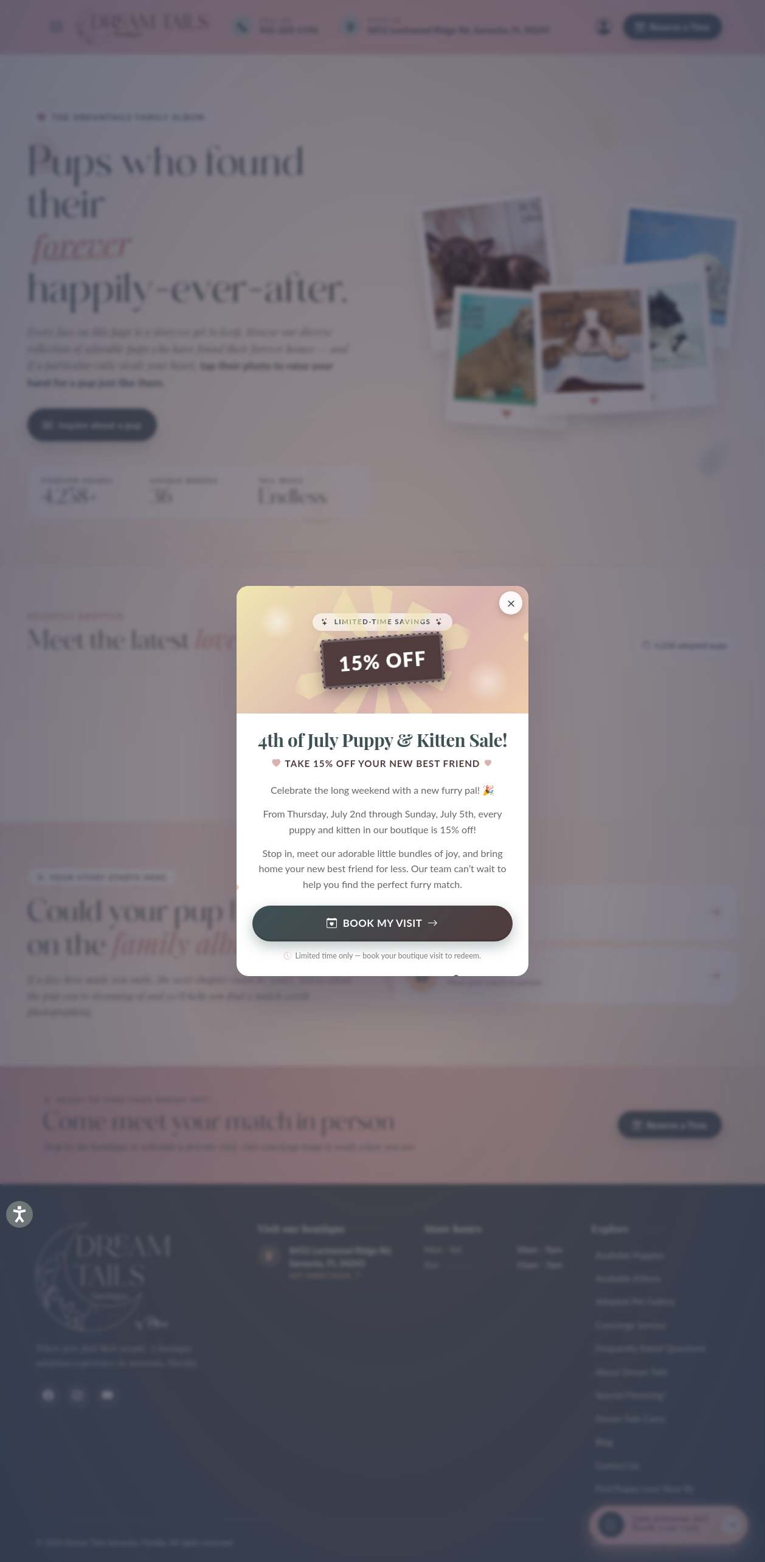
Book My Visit (382, 923)
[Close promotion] (510, 602)
